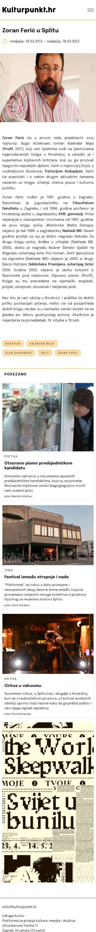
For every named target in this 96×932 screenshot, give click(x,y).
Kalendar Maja (42, 343)
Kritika (10, 679)
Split (45, 353)
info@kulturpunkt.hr (19, 907)
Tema (8, 570)
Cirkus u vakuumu (22, 686)
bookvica (13, 343)
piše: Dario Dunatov (17, 605)
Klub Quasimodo (19, 353)
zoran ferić (68, 353)
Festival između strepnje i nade (36, 577)
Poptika (11, 456)
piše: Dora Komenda (17, 714)
